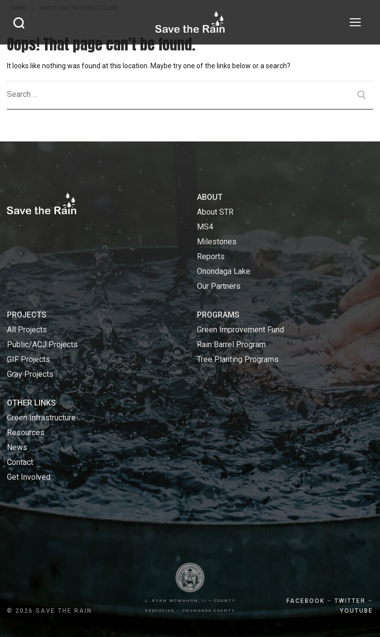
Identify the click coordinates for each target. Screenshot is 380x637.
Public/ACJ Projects (42, 344)
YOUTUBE (356, 610)
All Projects (27, 329)
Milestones (217, 241)
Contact (20, 462)
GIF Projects (28, 359)
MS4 (205, 226)
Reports (211, 256)
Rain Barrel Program (231, 344)
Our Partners (218, 286)
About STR (215, 212)
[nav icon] (355, 22)
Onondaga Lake (223, 271)
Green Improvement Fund (240, 329)
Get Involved (28, 477)
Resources (26, 432)
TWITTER (350, 600)
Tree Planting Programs (238, 359)
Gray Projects (30, 374)
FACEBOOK (305, 600)
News (17, 447)
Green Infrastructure (41, 417)
